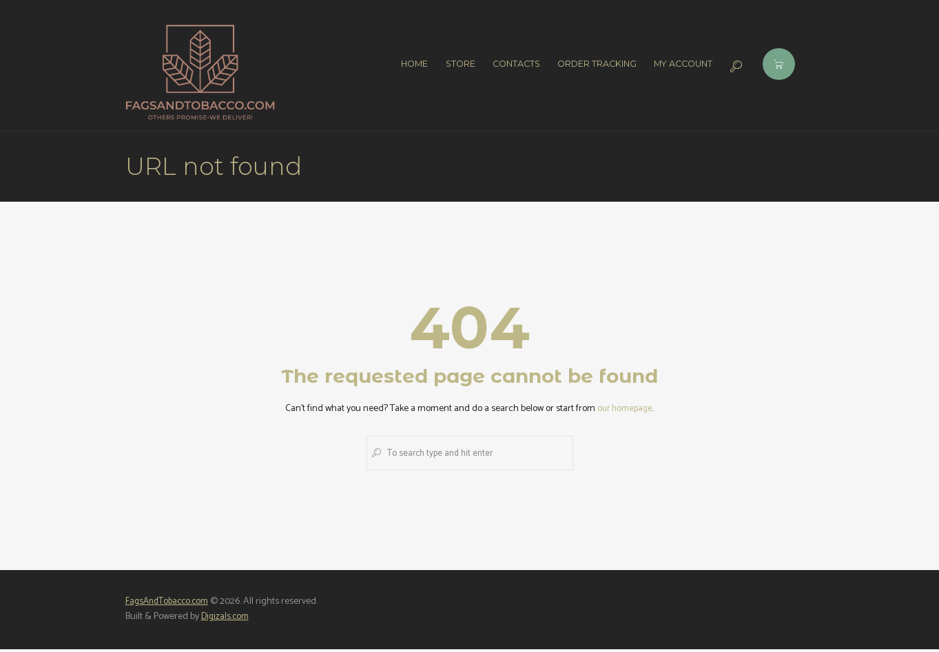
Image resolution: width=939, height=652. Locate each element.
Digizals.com (226, 620)
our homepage (624, 409)
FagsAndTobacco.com (169, 604)
